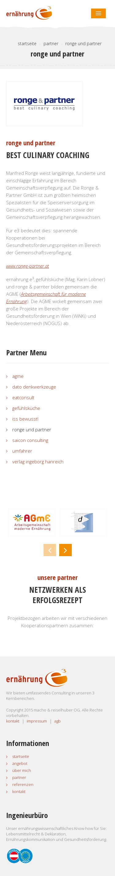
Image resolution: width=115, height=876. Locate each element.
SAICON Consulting (30, 440)
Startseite (20, 756)
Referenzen (22, 784)
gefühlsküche (26, 408)
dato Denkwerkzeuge (34, 387)
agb (57, 721)
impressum (37, 721)
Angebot (19, 763)
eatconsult (23, 397)
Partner (19, 777)
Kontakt (18, 791)
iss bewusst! (25, 419)
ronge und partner (31, 429)
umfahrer (22, 451)
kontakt (12, 721)
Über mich (21, 770)
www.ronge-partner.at (27, 266)
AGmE (18, 376)
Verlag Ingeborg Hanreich (37, 461)
